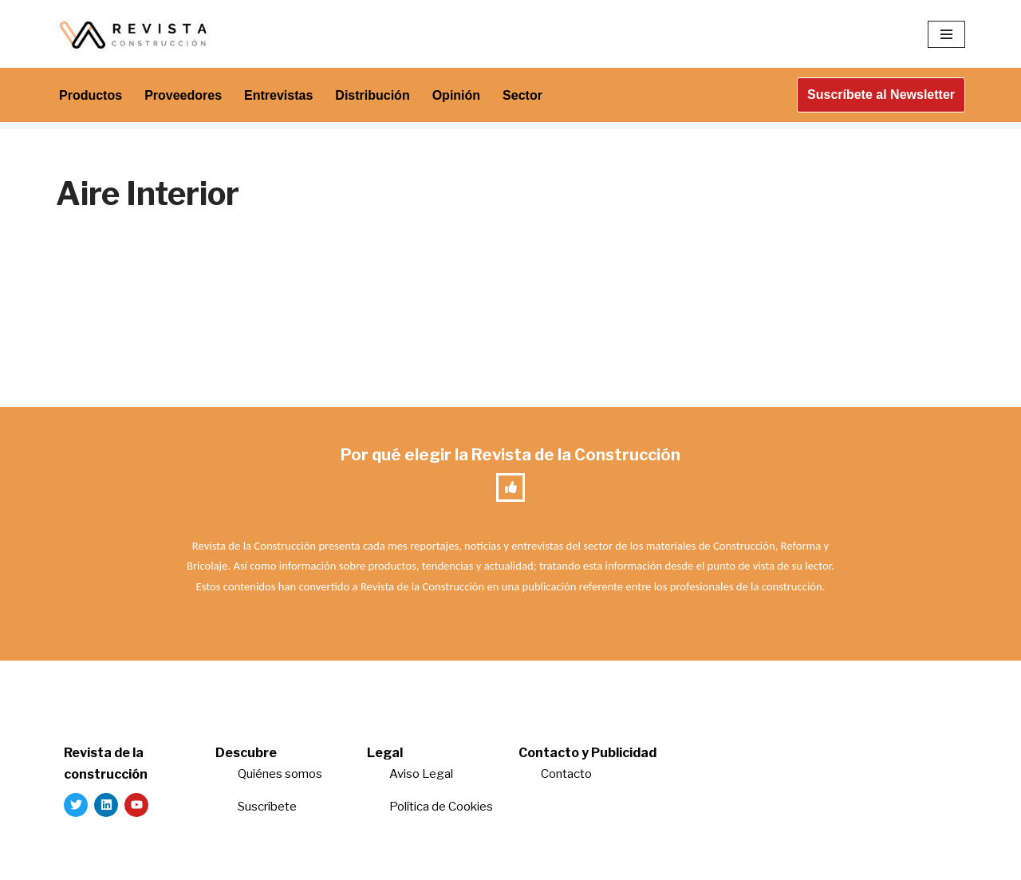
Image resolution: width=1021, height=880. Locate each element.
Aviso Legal (421, 774)
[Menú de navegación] (946, 34)
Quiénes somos (280, 774)
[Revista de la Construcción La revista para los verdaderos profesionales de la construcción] (135, 33)
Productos (90, 95)
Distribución (372, 95)
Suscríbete (268, 806)
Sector (522, 95)
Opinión (456, 95)
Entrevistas (278, 95)
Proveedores (183, 95)
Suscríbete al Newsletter (881, 94)
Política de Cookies (441, 806)
